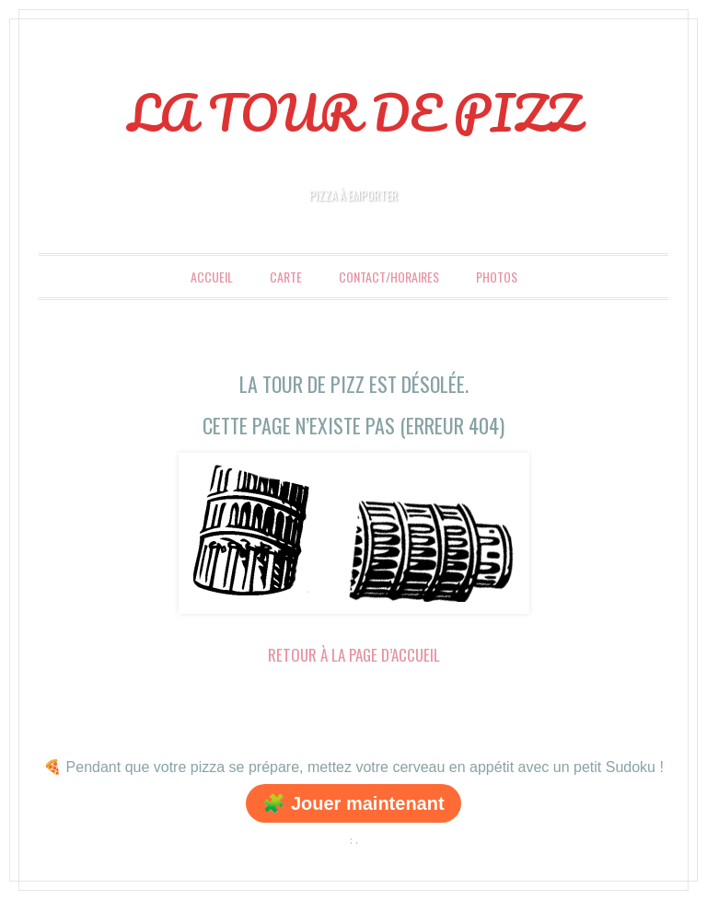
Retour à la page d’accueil (354, 654)
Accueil (212, 276)
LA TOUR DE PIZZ (354, 112)
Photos (496, 276)
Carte (286, 276)
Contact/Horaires (389, 276)
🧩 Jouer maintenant (353, 803)
